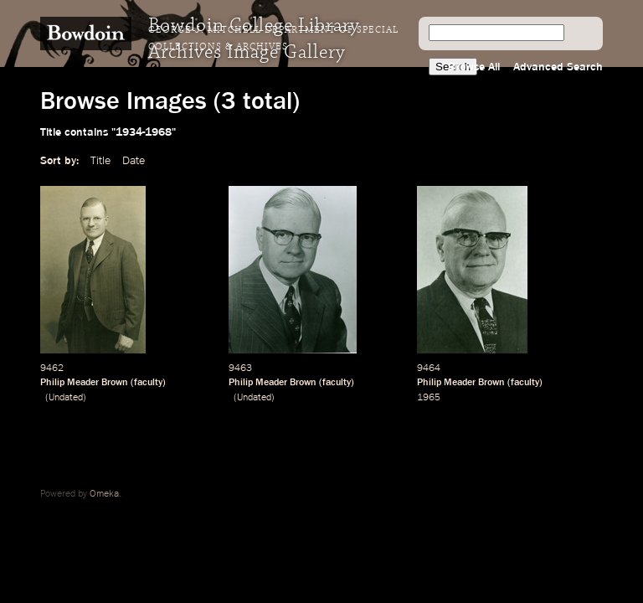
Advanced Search (558, 67)
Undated (66, 398)
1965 (428, 398)
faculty (148, 383)
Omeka (104, 494)
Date (133, 161)
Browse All (474, 67)
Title (100, 161)
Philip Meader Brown (84, 383)
